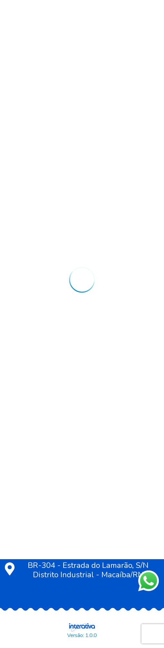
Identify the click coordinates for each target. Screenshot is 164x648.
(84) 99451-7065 (40, 546)
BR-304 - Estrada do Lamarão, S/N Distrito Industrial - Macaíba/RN (77, 570)
